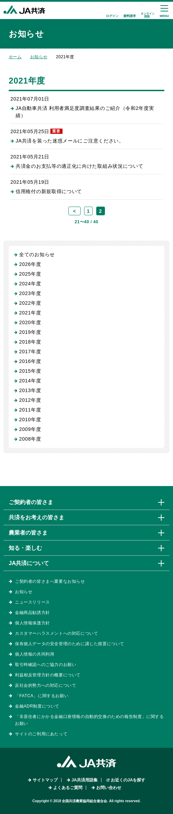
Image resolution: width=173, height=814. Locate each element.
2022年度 (30, 303)
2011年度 (30, 410)
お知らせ (38, 56)
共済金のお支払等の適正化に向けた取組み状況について (79, 166)
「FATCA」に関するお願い (41, 695)
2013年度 (30, 390)
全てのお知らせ (37, 254)
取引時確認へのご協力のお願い (45, 664)
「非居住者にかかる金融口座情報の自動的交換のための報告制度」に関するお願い (89, 720)
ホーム (15, 56)
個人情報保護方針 (32, 623)
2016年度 (30, 361)
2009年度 (30, 429)
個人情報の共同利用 (34, 654)
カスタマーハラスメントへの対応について (56, 633)
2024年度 (30, 283)
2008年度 (30, 439)
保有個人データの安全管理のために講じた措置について (69, 643)
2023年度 (30, 293)
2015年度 (30, 371)
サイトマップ (45, 780)
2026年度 (30, 264)
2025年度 (30, 274)
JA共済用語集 (85, 780)
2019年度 (30, 332)
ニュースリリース (32, 602)
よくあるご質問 (67, 787)
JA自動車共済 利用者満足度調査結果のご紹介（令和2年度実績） (85, 111)
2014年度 (30, 380)
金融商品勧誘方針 (32, 612)
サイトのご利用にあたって (41, 733)
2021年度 (30, 312)
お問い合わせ (108, 787)
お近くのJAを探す (128, 780)
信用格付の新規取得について (49, 191)
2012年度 (30, 400)
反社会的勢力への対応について (45, 685)
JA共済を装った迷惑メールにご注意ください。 (70, 141)
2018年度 (30, 342)
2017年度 (30, 351)
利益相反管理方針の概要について (48, 675)
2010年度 (30, 419)
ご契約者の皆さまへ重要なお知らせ (50, 581)
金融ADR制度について (37, 706)
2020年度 (30, 322)
